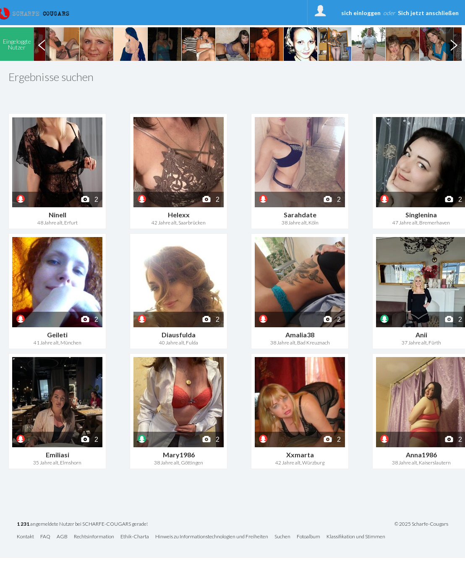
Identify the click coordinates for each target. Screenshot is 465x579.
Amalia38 (299, 335)
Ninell (57, 215)
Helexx (179, 215)
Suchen (282, 537)
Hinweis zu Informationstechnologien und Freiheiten (211, 537)
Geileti (57, 335)
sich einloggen (361, 12)
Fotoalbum (308, 537)
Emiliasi (57, 455)
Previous (42, 44)
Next (454, 44)
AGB (62, 537)
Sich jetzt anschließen (428, 12)
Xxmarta (300, 455)
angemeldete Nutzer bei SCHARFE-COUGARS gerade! (82, 524)
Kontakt (25, 537)
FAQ (45, 537)
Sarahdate (300, 215)
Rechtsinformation (94, 537)
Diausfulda (179, 335)
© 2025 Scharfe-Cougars (421, 524)
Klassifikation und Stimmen (356, 537)
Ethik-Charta (134, 537)
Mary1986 (179, 455)
